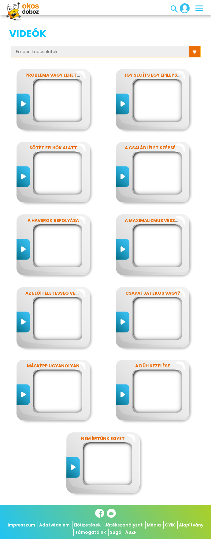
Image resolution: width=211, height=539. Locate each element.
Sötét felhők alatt (53, 148)
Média (154, 525)
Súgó (115, 532)
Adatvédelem (54, 525)
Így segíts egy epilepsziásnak (160, 75)
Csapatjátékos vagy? (152, 293)
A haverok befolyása (53, 220)
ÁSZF (130, 532)
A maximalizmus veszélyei (155, 220)
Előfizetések (87, 525)
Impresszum (21, 525)
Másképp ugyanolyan (53, 366)
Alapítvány (191, 525)
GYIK (170, 525)
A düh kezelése (152, 366)
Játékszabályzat (124, 525)
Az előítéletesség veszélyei (58, 293)
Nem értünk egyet (103, 438)
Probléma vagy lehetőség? (58, 75)
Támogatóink (90, 532)
